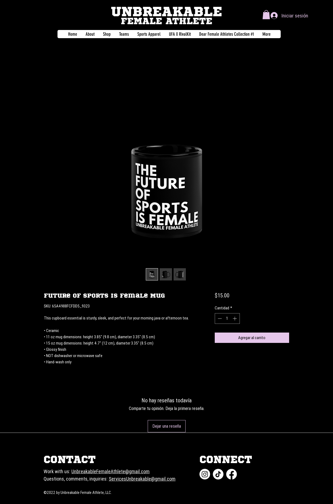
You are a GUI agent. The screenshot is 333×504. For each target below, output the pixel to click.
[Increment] (235, 318)
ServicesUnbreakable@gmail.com (142, 479)
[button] (266, 14)
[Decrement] (219, 318)
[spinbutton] (227, 318)
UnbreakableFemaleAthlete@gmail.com (110, 471)
